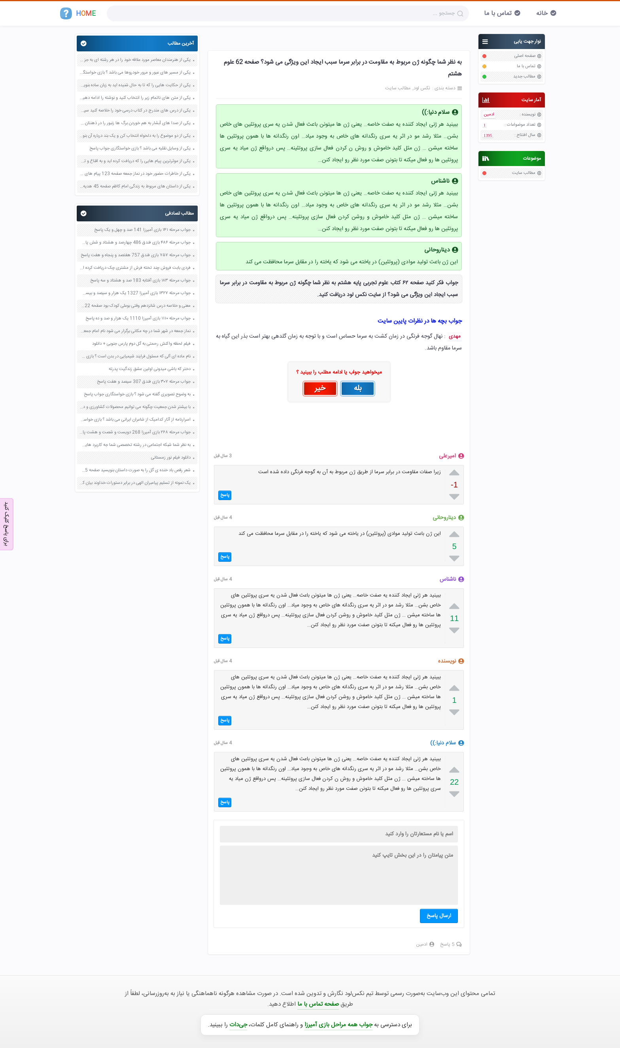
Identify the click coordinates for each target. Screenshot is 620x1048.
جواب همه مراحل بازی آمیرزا (338, 1025)
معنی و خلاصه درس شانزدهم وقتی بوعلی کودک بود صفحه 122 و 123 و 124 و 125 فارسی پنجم (135, 306)
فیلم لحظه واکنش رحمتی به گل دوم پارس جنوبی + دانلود (141, 343)
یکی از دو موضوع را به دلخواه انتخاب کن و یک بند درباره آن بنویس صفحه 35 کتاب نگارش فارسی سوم (135, 136)
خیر (320, 388)
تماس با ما (498, 13)
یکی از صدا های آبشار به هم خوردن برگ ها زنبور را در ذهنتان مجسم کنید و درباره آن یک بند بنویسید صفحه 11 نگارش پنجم (135, 123)
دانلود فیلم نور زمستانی (171, 457)
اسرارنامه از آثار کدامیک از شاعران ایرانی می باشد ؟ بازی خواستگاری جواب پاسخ (135, 419)
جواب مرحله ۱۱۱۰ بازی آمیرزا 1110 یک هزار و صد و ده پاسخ (138, 318)
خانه (542, 13)
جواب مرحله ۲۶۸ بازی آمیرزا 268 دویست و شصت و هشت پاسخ (135, 432)
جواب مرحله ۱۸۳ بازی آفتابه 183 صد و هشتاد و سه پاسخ (140, 280)
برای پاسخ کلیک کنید (6, 523)
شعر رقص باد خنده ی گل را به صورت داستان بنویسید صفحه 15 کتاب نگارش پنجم (135, 470)
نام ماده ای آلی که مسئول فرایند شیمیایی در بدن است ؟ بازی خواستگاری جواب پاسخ (135, 356)
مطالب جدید (524, 76)
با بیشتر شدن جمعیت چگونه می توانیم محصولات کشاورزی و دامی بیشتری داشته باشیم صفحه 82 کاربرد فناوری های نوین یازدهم (135, 407)
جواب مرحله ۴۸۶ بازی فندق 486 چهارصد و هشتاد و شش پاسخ (135, 242)
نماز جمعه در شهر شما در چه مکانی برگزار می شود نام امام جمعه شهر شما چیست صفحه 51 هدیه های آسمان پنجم (135, 331)
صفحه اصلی (524, 56)
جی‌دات (238, 1025)
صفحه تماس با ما (318, 1004)
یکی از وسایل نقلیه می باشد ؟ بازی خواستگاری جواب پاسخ (140, 148)
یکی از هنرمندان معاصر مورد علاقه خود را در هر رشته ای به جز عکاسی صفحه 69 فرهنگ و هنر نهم (135, 60)
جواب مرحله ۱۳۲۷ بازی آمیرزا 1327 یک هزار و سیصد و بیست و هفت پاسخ (135, 293)
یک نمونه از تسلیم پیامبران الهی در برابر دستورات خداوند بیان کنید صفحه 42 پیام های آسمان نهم (135, 483)
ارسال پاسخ (439, 916)
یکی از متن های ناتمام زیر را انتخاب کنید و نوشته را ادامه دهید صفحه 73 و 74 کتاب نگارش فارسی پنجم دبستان (135, 98)
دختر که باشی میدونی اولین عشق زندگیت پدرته (150, 369)
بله (358, 388)
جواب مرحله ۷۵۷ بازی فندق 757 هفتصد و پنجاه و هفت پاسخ (136, 255)
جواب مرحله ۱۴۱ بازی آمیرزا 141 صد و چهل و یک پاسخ (142, 230)
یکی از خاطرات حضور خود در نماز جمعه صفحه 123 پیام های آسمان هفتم (135, 173)
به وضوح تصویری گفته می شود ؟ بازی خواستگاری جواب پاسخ (137, 394)
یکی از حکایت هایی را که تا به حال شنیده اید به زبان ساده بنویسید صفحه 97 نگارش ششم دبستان (135, 85)
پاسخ (224, 495)
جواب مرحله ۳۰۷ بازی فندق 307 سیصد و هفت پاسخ (144, 381)
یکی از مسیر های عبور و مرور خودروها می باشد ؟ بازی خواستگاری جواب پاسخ (135, 72)
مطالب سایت (523, 173)
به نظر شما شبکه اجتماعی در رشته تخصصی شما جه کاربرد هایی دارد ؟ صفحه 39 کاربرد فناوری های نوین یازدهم (135, 445)
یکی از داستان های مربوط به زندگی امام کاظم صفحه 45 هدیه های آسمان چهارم (135, 186)
